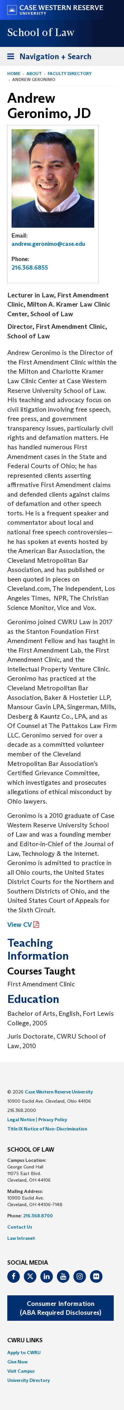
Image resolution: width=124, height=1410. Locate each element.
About (34, 73)
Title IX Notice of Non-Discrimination (47, 1129)
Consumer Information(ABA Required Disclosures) (60, 1308)
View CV (19, 925)
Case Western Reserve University (59, 1092)
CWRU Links (25, 1340)
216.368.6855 (30, 267)
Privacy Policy (52, 1120)
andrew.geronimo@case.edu (48, 244)
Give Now (17, 1362)
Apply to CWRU (24, 1352)
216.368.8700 (38, 1216)
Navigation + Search (47, 58)
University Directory (28, 1380)
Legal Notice (21, 1120)
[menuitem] (62, 1352)
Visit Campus (21, 1371)
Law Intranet (21, 1238)
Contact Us (19, 1227)
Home (14, 73)
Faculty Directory (70, 73)
